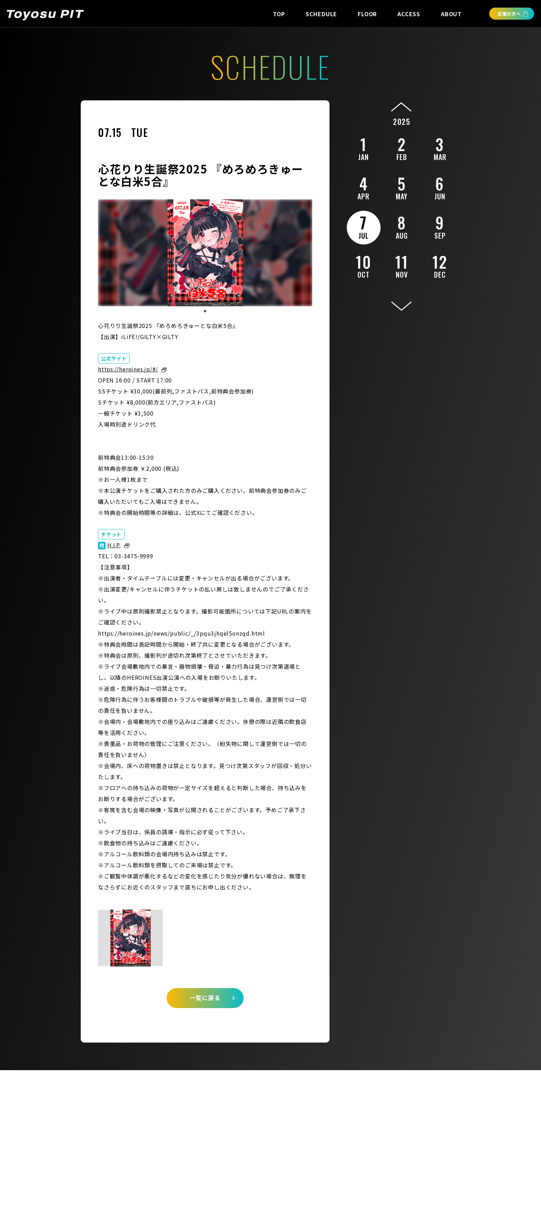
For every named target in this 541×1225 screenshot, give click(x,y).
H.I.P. (114, 545)
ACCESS (408, 14)
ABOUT (451, 14)
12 (440, 265)
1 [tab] (204, 311)
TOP (279, 14)
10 (363, 265)
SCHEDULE (321, 14)
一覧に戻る (205, 999)
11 (402, 265)
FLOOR (367, 14)
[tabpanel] (205, 252)
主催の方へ (509, 13)
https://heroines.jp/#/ (129, 369)
